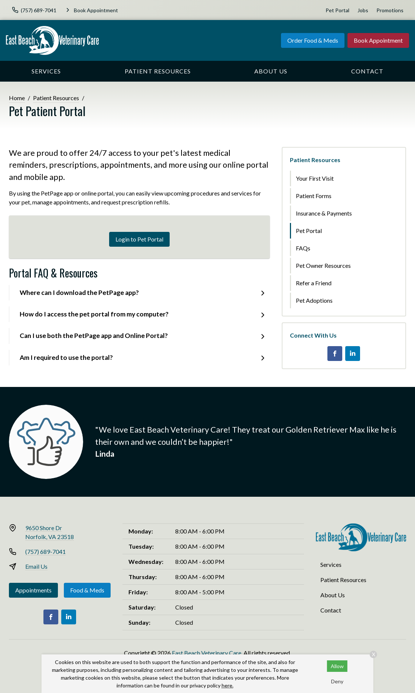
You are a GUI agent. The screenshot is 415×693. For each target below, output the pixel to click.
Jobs (362, 10)
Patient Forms (313, 195)
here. (227, 685)
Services (46, 71)
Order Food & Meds (312, 40)
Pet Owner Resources (323, 265)
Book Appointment (378, 40)
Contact (367, 71)
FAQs (303, 248)
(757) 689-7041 (45, 551)
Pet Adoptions (314, 300)
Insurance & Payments (324, 213)
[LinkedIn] (352, 353)
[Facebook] (334, 353)
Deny (337, 681)
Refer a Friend (313, 282)
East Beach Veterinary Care (206, 652)
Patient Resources (158, 71)
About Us (270, 71)
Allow (337, 666)
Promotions (389, 10)
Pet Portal (337, 10)
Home (17, 97)
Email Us (36, 566)
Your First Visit (315, 178)
